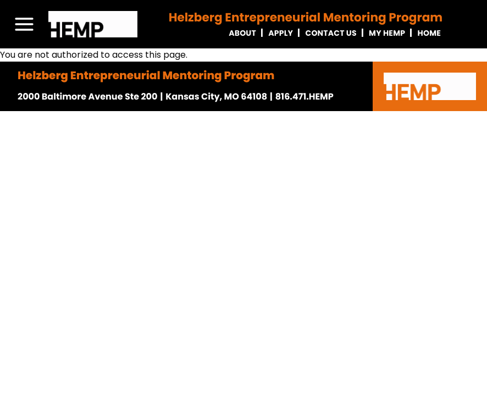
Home (429, 33)
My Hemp (387, 33)
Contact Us (331, 33)
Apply (280, 33)
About (242, 33)
